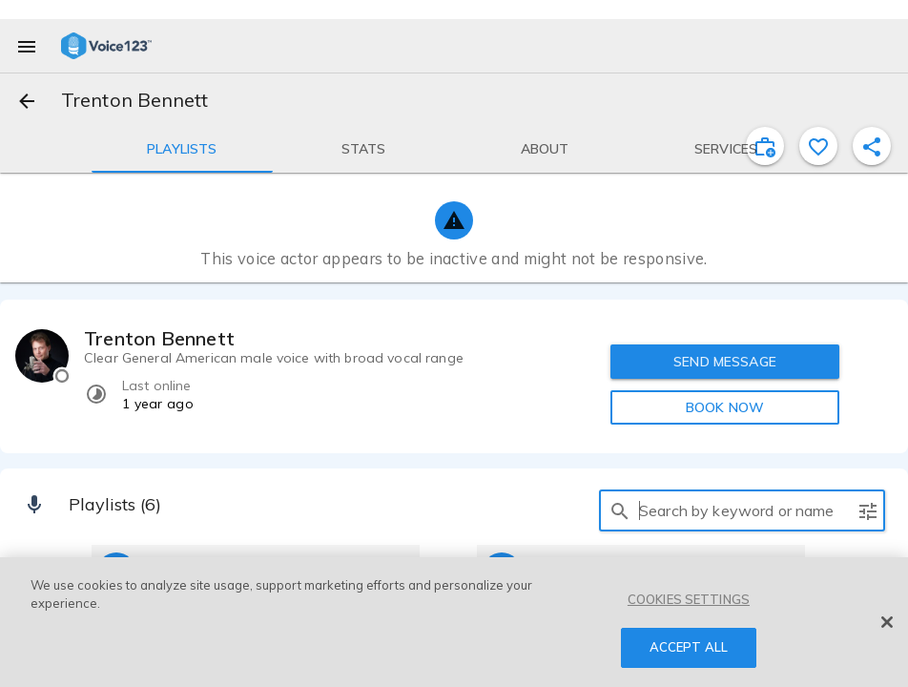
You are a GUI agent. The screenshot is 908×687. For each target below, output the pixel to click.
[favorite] (818, 146)
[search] (620, 510)
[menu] (27, 46)
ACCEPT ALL (689, 647)
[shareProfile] (872, 146)
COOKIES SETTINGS (689, 599)
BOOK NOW (725, 407)
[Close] (887, 622)
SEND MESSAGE (725, 361)
